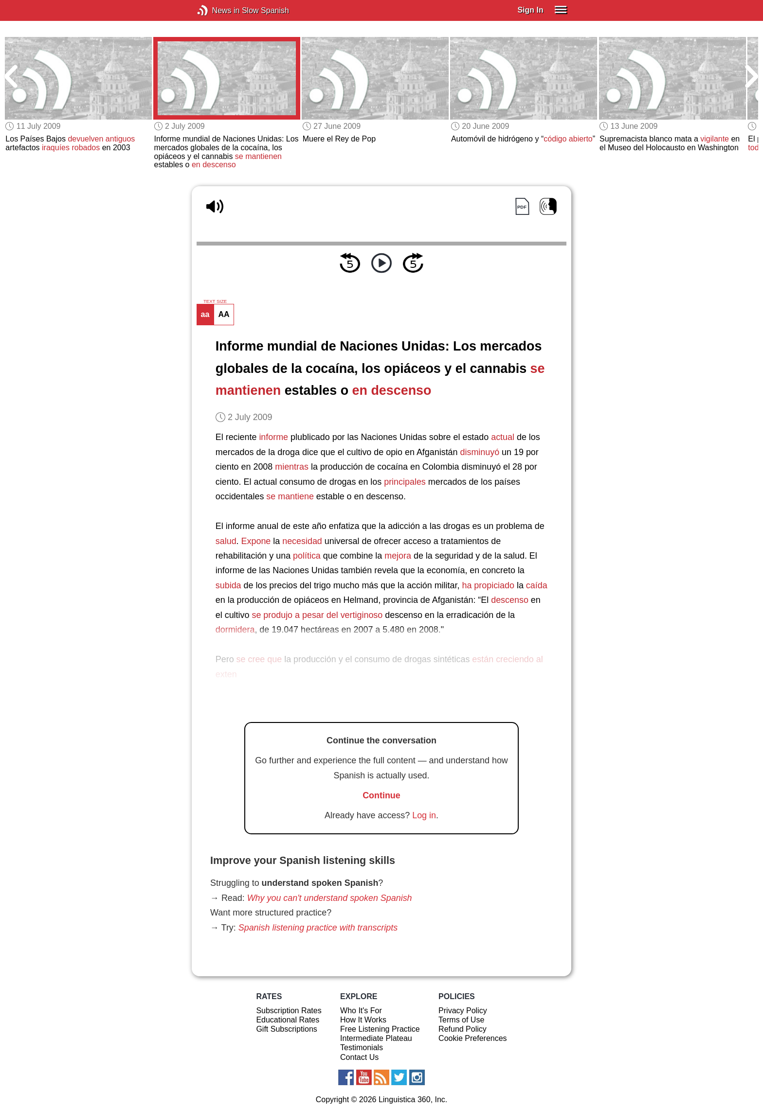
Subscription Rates (288, 1010)
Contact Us (359, 1057)
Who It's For (361, 1010)
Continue (381, 795)
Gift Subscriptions (286, 1029)
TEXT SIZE (215, 301)
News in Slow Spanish (217, 10)
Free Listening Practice (380, 1029)
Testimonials (361, 1047)
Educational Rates (287, 1020)
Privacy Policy (462, 1010)
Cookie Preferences (472, 1038)
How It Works (363, 1020)
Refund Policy (462, 1029)
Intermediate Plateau (376, 1038)
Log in (424, 815)
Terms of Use (461, 1020)
